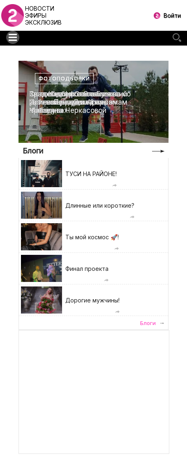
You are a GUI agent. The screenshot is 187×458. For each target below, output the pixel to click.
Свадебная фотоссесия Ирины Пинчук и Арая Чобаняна (70, 102)
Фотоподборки (64, 79)
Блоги (33, 151)
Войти (172, 15)
